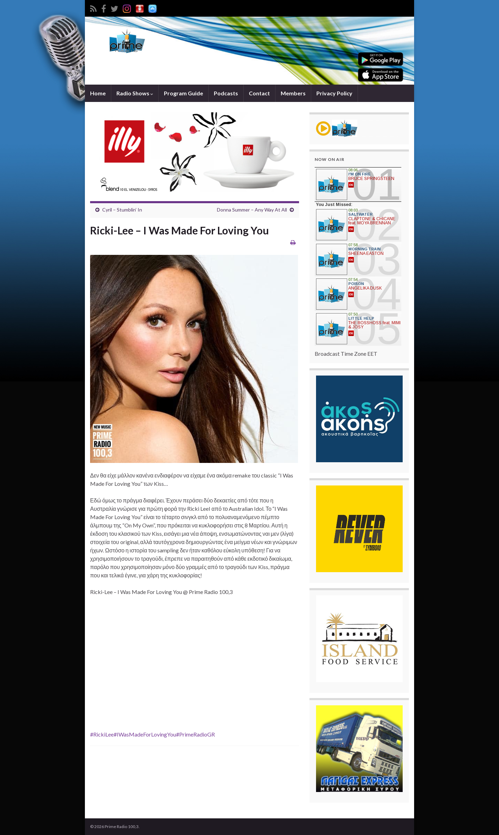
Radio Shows (134, 93)
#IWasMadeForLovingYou (145, 734)
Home (98, 93)
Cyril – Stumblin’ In (122, 210)
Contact (259, 93)
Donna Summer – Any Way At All (252, 210)
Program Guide (183, 93)
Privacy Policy (334, 93)
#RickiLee (102, 734)
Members (293, 93)
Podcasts (226, 93)
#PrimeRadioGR (195, 734)
